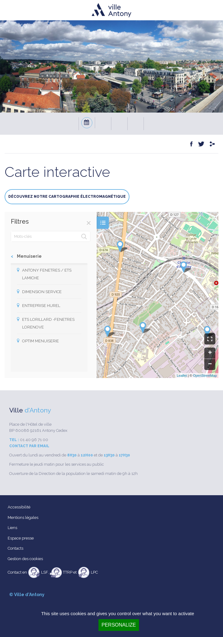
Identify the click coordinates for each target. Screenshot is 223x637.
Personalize (119, 624)
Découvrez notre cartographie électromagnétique (67, 196)
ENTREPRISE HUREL (41, 305)
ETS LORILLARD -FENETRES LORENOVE (48, 323)
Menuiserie (29, 256)
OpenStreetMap (205, 375)
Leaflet (182, 375)
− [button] (210, 364)
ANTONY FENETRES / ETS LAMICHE (46, 274)
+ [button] (210, 353)
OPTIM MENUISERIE (40, 341)
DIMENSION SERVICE (42, 291)
